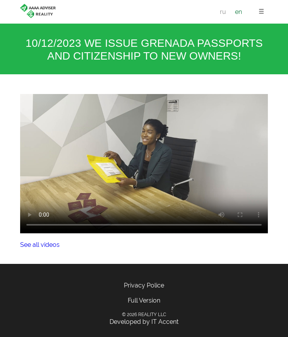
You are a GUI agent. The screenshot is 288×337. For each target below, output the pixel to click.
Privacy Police (144, 285)
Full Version (144, 300)
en (238, 11)
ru (223, 11)
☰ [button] (261, 11)
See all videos (40, 244)
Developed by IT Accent (144, 321)
